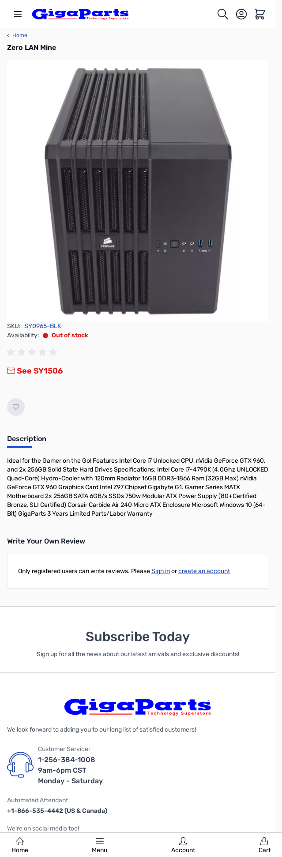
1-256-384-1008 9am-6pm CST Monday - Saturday (70, 770)
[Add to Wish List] (16, 407)
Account (183, 845)
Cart (265, 845)
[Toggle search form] (222, 14)
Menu (99, 845)
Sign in (160, 571)
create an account (204, 571)
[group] (33, 352)
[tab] (26, 441)
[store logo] (80, 14)
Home (19, 845)
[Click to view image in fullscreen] (137, 190)
